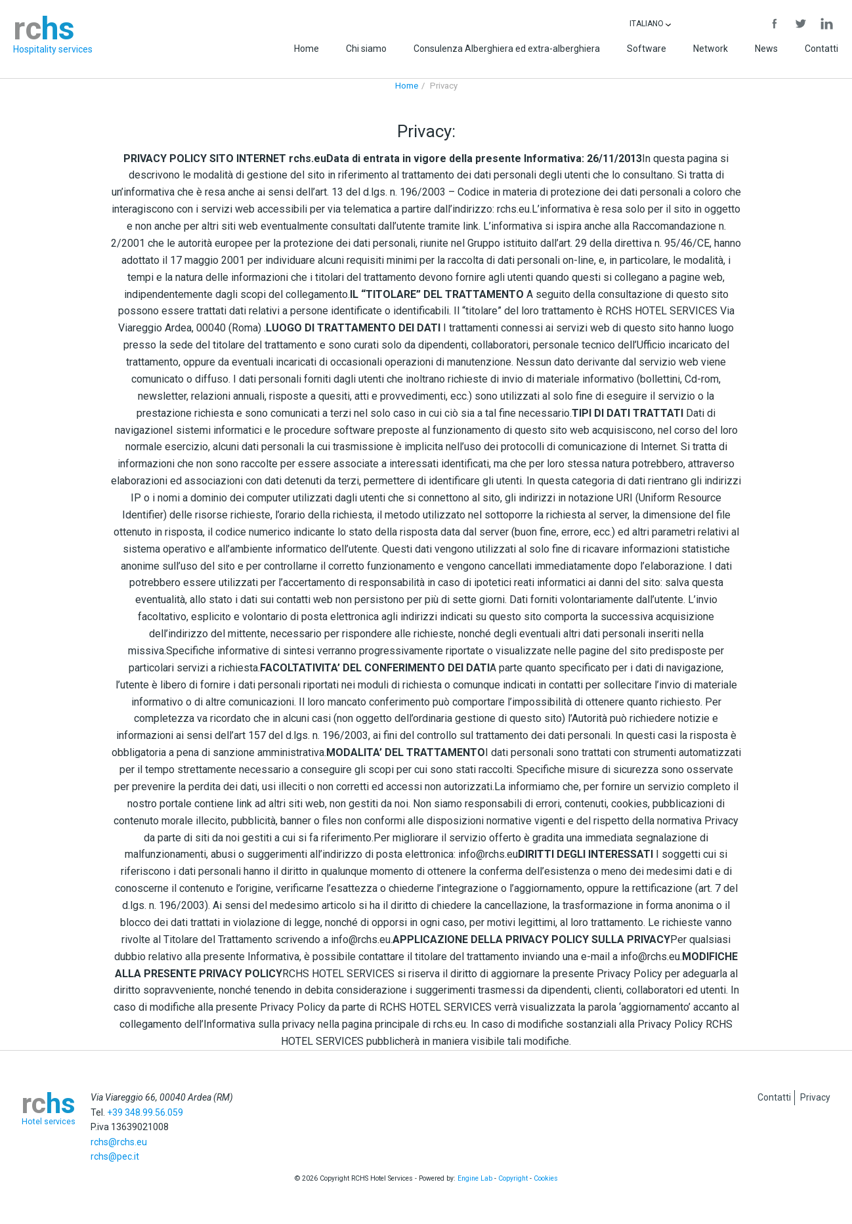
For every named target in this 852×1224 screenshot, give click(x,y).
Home (306, 48)
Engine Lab (475, 1178)
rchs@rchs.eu (119, 1142)
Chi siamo (366, 48)
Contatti (821, 48)
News (766, 48)
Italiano (650, 23)
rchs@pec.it (115, 1156)
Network (710, 48)
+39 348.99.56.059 (145, 1112)
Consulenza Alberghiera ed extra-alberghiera (507, 48)
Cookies (546, 1178)
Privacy (815, 1097)
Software (646, 48)
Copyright (513, 1178)
